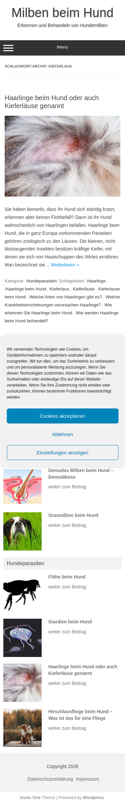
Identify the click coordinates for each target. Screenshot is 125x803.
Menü (62, 48)
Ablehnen (62, 434)
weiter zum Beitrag (67, 486)
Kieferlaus (59, 288)
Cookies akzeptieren (62, 416)
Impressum (87, 779)
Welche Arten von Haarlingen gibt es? (65, 296)
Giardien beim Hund (70, 621)
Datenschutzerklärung (50, 779)
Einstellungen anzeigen (62, 452)
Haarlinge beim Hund (25, 288)
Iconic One (30, 797)
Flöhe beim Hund (66, 576)
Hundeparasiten (41, 280)
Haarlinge (96, 280)
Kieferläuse (83, 288)
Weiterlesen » (65, 264)
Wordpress (93, 797)
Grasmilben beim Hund (73, 515)
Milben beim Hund (62, 13)
